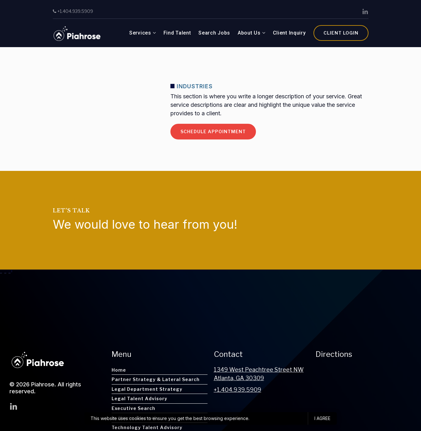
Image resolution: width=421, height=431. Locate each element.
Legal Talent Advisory (139, 398)
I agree (322, 418)
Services (140, 33)
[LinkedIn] (365, 11)
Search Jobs (214, 33)
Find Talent (177, 33)
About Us (249, 33)
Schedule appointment (213, 131)
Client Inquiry (289, 33)
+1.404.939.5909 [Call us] (73, 11)
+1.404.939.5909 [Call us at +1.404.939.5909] (237, 389)
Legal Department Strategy (147, 389)
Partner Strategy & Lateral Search (156, 379)
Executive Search (133, 408)
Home (119, 370)
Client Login (341, 32)
